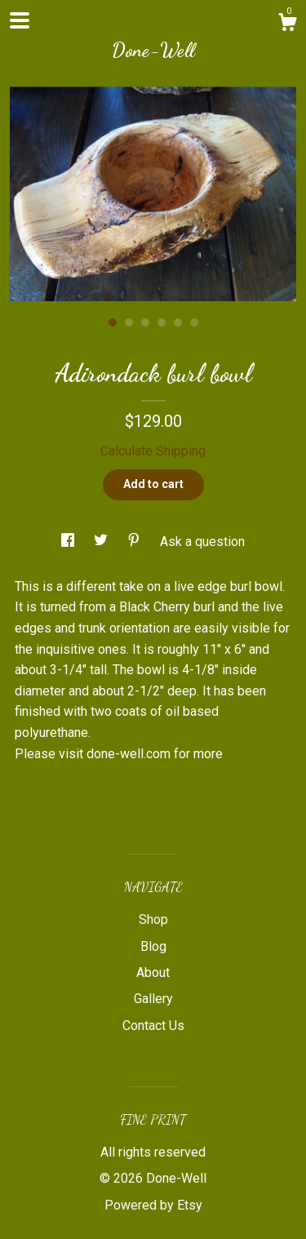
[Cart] (287, 24)
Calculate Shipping (153, 451)
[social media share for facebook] (69, 541)
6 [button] (194, 322)
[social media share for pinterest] (135, 541)
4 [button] (161, 322)
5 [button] (178, 322)
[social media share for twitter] (102, 541)
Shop (153, 919)
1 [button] (113, 322)
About (153, 972)
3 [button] (145, 322)
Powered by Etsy (153, 1205)
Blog (153, 946)
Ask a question (202, 541)
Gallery (153, 998)
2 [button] (129, 322)
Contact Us (153, 1025)
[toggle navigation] (19, 20)
